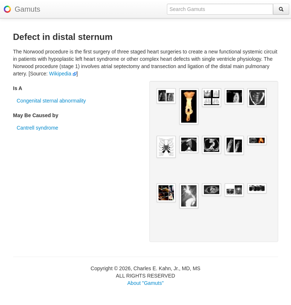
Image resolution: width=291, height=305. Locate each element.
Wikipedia (63, 74)
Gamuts (27, 9)
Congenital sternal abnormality (51, 101)
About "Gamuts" (145, 283)
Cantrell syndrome (38, 128)
